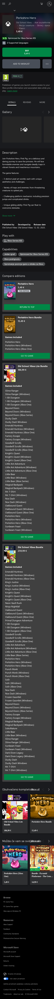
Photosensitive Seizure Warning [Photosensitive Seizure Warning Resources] (14, 938)
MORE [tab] (42, 102)
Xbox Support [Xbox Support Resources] (8, 924)
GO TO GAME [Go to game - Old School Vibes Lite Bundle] (27, 536)
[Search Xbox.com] (10, 3)
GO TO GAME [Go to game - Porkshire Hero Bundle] (27, 355)
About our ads (18, 994)
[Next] (49, 112)
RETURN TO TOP (27, 307)
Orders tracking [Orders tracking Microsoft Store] (8, 966)
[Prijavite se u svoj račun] (49, 3)
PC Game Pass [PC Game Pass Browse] (8, 902)
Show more (8, 215)
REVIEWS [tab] (27, 102)
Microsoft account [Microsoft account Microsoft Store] (9, 952)
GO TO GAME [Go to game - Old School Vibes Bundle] (27, 777)
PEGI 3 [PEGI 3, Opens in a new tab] (17, 76)
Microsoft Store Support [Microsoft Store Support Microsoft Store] (11, 956)
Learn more (12, 90)
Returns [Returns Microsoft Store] (6, 961)
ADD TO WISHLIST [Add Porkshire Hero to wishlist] (21, 63)
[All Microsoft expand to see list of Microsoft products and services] (3, 3)
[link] (15, 813)
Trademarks (7, 994)
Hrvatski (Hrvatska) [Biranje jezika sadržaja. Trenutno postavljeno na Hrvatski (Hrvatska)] (14, 974)
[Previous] (43, 112)
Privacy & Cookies (24, 989)
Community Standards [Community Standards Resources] (11, 934)
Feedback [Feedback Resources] (6, 929)
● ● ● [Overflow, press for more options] (47, 64)
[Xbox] (7, 10)
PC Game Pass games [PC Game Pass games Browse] (11, 906)
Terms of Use (36, 989)
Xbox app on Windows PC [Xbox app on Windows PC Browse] (12, 911)
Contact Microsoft (9, 989)
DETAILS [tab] (11, 102)
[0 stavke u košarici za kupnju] (42, 3)
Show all (35, 789)
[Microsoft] (27, 2)
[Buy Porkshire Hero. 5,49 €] (27, 52)
